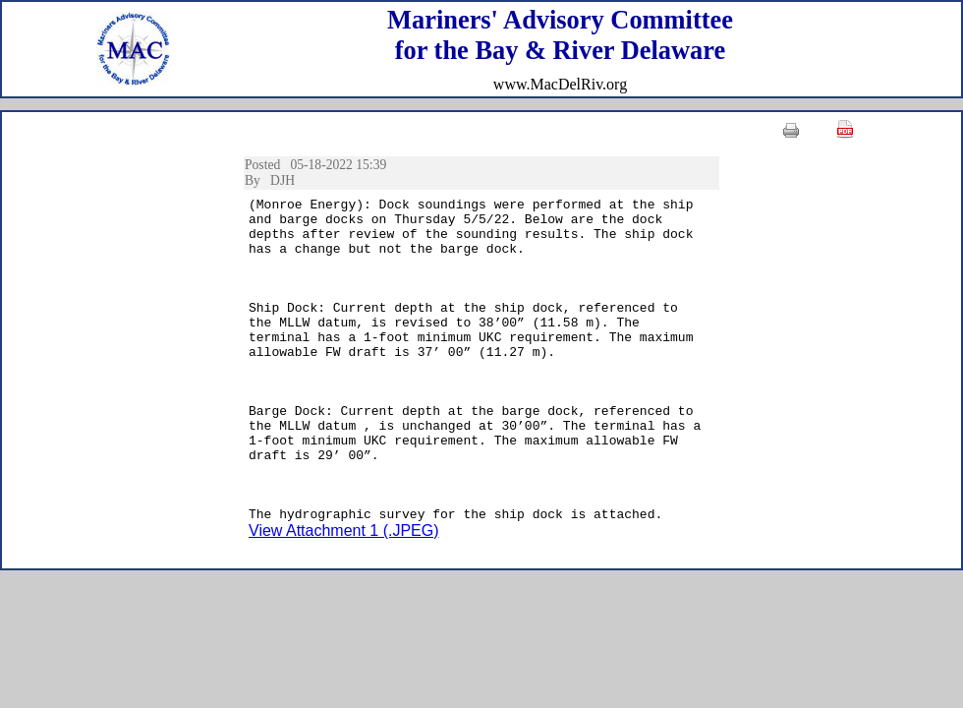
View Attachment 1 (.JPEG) (344, 595)
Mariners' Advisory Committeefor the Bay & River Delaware (560, 35)
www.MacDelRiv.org (560, 84)
